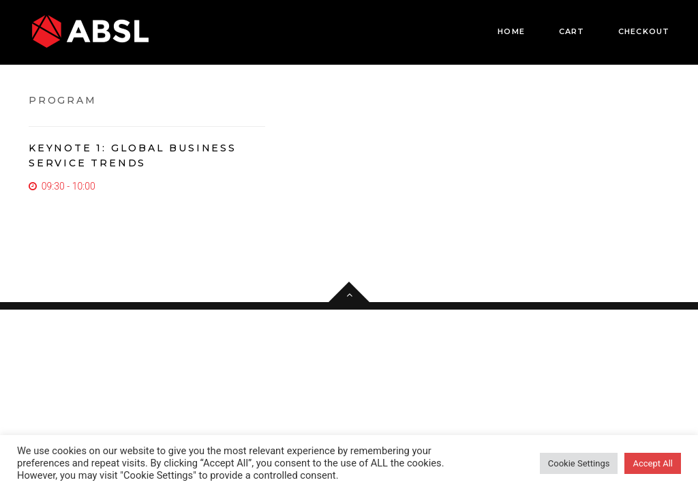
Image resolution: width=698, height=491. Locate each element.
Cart (571, 31)
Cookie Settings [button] (579, 463)
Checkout (643, 31)
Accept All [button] (653, 463)
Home (511, 31)
